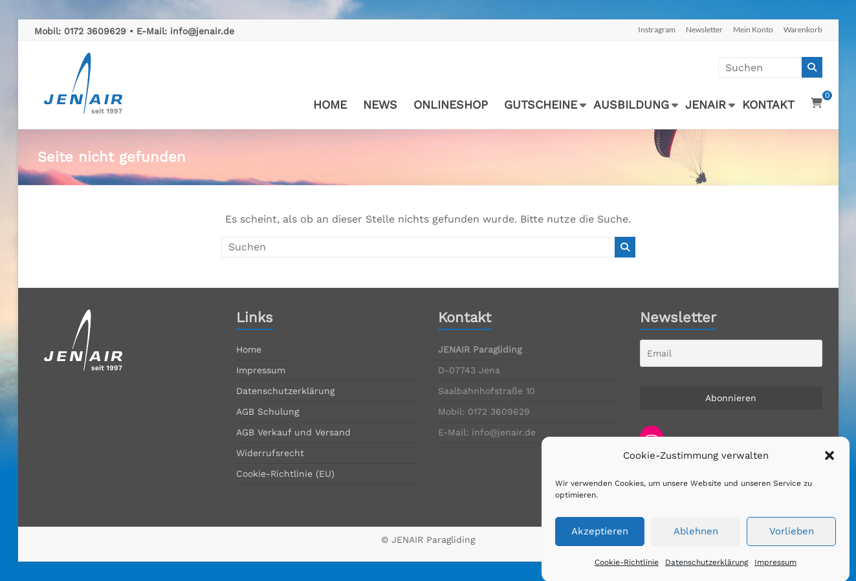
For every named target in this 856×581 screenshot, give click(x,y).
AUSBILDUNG (631, 104)
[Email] (731, 353)
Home (248, 349)
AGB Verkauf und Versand (293, 432)
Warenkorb (803, 29)
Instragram (656, 29)
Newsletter (704, 29)
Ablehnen (696, 541)
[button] (829, 465)
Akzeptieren (599, 541)
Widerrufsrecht (270, 453)
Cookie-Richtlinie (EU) (285, 473)
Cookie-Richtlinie (627, 571)
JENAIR (705, 104)
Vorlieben (791, 541)
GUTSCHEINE (540, 104)
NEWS (380, 104)
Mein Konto (753, 29)
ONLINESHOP (450, 104)
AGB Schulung (267, 411)
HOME (330, 104)
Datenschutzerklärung (706, 571)
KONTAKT (768, 104)
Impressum (775, 571)
